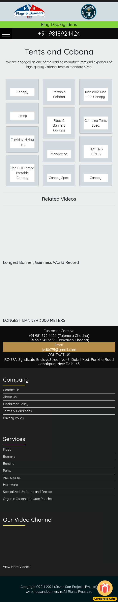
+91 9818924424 (59, 33)
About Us (10, 397)
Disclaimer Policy (15, 404)
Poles (7, 471)
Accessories (12, 478)
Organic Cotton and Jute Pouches (28, 499)
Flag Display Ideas (59, 24)
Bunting (8, 464)
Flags (7, 449)
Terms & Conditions (17, 411)
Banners (9, 456)
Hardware (10, 485)
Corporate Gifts (105, 599)
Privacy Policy (13, 418)
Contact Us (11, 390)
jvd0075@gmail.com (59, 349)
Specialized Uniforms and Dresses (28, 492)
